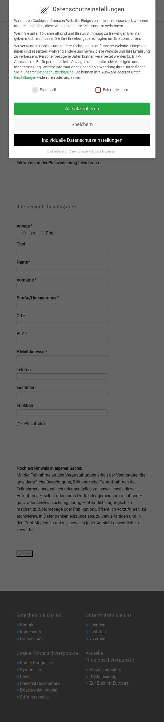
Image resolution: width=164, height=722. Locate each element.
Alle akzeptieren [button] (82, 108)
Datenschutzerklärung (55, 71)
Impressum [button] (109, 151)
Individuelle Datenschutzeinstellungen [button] (82, 139)
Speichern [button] (82, 123)
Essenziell (44, 89)
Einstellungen (25, 77)
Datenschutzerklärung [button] (84, 151)
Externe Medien (111, 89)
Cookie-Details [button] (57, 151)
